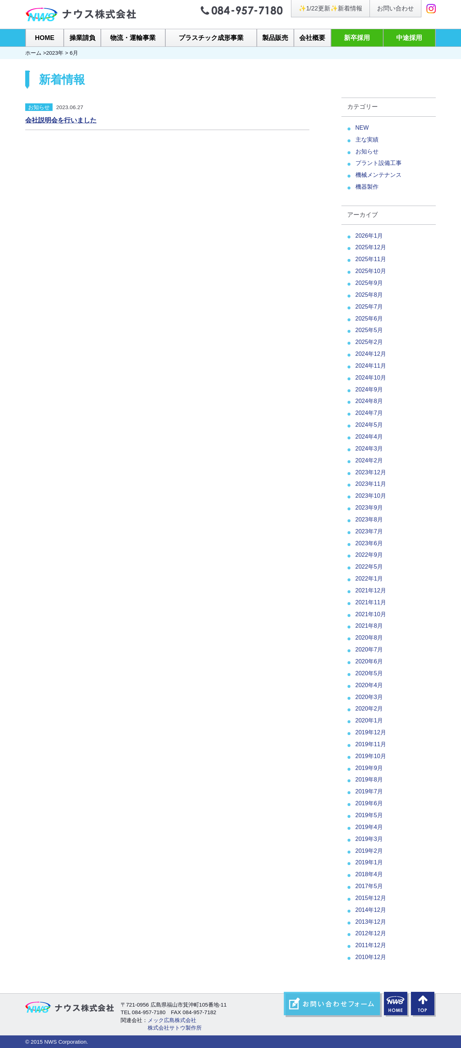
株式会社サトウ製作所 (175, 1028)
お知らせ (39, 107)
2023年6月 (369, 543)
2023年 (54, 53)
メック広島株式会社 (172, 1020)
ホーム (33, 53)
